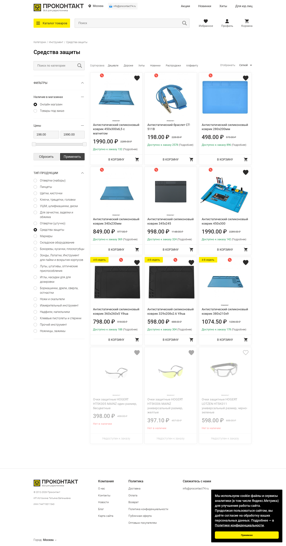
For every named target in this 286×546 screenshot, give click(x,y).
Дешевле (113, 65)
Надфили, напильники (55, 312)
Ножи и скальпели (52, 299)
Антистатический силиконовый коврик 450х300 (225, 221)
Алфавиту (192, 65)
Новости (103, 502)
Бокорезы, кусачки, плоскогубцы (62, 249)
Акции (185, 6)
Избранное (206, 26)
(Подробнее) (130, 149)
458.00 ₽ (122, 416)
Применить (72, 157)
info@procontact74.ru (124, 6)
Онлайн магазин (51, 104)
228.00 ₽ (177, 137)
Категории (40, 42)
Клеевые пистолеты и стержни (60, 318)
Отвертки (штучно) (52, 223)
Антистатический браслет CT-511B (168, 127)
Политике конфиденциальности (239, 525)
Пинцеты (46, 187)
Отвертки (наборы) (52, 180)
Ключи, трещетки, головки (58, 199)
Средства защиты (77, 42)
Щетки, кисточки (51, 193)
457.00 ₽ (177, 420)
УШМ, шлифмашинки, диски (59, 206)
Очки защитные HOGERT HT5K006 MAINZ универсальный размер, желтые (165, 406)
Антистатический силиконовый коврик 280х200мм (225, 127)
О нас (101, 488)
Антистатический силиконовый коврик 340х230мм (116, 221)
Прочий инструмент (53, 324)
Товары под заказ (52, 111)
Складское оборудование (57, 242)
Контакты (104, 495)
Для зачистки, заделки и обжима (56, 215)
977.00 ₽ (122, 231)
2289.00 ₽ (126, 141)
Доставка (134, 488)
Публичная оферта (140, 516)
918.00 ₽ (122, 321)
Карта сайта (105, 516)
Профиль (227, 26)
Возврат (133, 502)
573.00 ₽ (231, 137)
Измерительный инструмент (59, 305)
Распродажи (173, 65)
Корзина (246, 26)
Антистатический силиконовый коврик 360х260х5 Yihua (116, 311)
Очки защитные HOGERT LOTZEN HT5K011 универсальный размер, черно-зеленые (225, 406)
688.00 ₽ (177, 321)
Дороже (128, 65)
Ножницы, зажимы (52, 331)
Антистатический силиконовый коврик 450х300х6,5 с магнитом (116, 129)
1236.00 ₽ (235, 321)
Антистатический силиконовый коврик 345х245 (170, 221)
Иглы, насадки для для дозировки (55, 279)
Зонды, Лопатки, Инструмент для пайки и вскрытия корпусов (61, 258)
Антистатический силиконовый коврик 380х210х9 (225, 311)
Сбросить (46, 157)
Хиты (223, 6)
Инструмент (56, 42)
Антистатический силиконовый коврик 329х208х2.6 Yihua (170, 311)
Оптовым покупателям (142, 522)
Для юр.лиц (243, 6)
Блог (101, 509)
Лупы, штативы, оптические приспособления (59, 269)
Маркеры (46, 236)
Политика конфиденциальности (148, 509)
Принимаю (247, 535)
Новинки (204, 6)
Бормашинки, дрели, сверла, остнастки (59, 290)
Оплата (132, 495)
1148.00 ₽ (177, 231)
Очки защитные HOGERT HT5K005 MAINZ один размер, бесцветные (115, 404)
